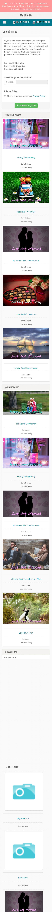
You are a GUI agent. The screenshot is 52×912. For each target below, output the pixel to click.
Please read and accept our (24, 96)
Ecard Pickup (21, 22)
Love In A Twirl (26, 633)
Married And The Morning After (26, 579)
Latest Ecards (41, 22)
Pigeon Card (23, 818)
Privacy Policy (39, 96)
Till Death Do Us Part (26, 424)
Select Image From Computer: (18, 77)
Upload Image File (26, 105)
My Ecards (26, 15)
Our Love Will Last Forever (26, 260)
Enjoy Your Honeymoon (26, 368)
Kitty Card (23, 877)
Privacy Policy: (11, 91)
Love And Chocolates (26, 314)
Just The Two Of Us (26, 212)
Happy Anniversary (26, 157)
